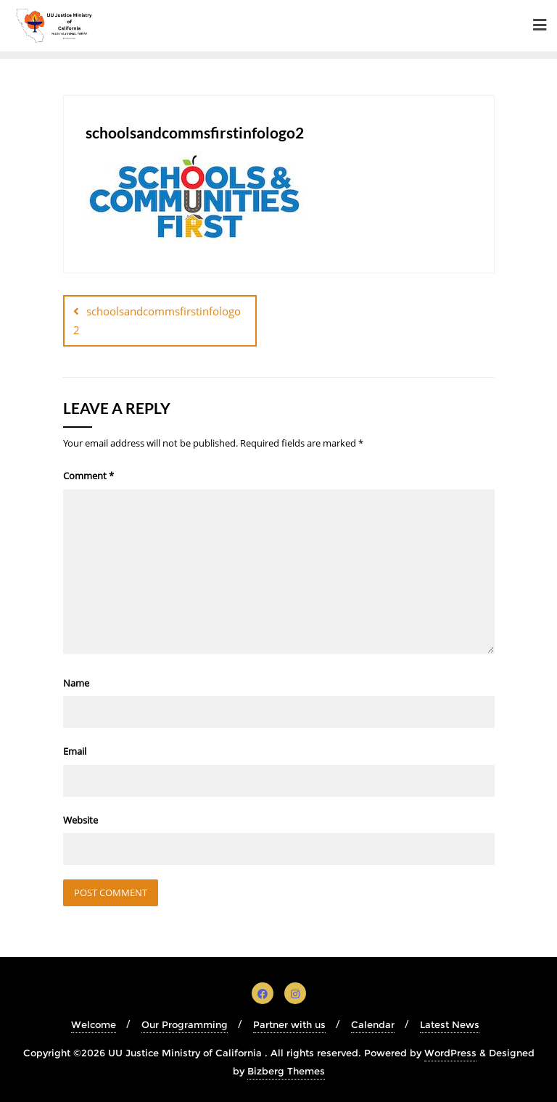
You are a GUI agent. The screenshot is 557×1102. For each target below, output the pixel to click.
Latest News (449, 1024)
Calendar (373, 1024)
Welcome (93, 1024)
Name (76, 682)
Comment (88, 475)
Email (74, 751)
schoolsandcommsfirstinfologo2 (157, 320)
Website (80, 819)
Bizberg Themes (286, 1071)
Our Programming (184, 1024)
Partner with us (289, 1024)
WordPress (450, 1052)
